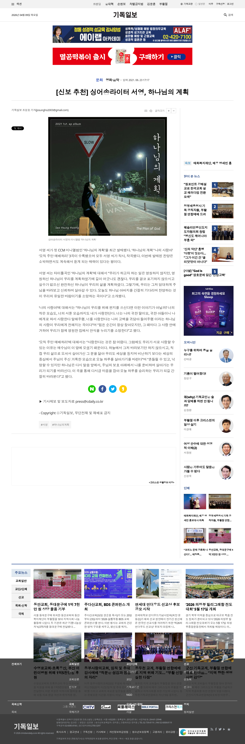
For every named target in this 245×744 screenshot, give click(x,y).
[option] (196, 509)
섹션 (16, 4)
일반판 (201, 4)
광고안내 (74, 732)
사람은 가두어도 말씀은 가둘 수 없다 (199, 469)
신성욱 (187, 476)
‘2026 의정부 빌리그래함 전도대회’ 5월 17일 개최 (209, 607)
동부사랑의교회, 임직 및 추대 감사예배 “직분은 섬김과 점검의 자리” (107, 673)
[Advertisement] (209, 132)
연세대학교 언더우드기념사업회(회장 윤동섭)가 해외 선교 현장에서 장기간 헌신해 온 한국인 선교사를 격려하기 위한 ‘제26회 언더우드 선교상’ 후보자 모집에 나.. (158, 621)
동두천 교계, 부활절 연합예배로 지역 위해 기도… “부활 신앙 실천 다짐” (159, 673)
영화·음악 (112, 80)
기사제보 (101, 732)
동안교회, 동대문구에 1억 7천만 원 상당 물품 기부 (56, 607)
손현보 (121, 4)
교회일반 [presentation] (21, 581)
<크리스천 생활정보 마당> (161, 482)
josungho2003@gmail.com (52, 110)
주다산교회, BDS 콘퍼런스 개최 (107, 607)
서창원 (187, 452)
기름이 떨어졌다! (195, 374)
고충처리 (157, 732)
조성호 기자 (29, 110)
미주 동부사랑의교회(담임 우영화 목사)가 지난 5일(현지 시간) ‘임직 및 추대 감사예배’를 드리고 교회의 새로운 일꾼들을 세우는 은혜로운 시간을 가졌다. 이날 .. (107, 689)
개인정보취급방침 (118, 732)
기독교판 (188, 4)
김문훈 (151, 4)
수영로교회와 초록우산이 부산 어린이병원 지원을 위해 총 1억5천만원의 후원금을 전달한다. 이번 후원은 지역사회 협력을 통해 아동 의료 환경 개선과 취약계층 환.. (57, 689)
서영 (45, 424)
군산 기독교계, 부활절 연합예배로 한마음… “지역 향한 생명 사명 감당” (209, 673)
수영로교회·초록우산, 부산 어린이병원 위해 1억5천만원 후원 (56, 673)
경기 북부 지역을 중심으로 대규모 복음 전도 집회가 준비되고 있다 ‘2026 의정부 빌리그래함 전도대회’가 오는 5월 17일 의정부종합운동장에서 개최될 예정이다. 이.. (209, 621)
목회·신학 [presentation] (21, 605)
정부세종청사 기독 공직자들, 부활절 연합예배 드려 (195, 210)
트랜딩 (97, 4)
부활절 (163, 4)
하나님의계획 (61, 424)
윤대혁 (109, 4)
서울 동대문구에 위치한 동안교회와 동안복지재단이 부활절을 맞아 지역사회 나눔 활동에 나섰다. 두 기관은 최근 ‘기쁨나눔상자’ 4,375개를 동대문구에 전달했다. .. (57, 621)
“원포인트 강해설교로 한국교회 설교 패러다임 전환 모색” (195, 190)
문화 (99, 80)
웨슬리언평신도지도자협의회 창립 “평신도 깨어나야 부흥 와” (195, 233)
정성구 (187, 378)
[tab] (21, 581)
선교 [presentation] (21, 597)
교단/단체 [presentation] (21, 589)
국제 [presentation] (21, 614)
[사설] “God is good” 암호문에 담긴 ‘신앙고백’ (204, 273)
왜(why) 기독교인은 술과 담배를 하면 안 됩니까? (199, 401)
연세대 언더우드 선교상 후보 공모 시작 (157, 607)
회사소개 (61, 732)
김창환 (187, 410)
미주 (211, 4)
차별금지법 (136, 4)
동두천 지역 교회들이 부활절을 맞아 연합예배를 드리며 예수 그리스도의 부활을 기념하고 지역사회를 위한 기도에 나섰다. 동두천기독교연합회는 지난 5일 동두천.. (158, 689)
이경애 (187, 429)
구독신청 (220, 4)
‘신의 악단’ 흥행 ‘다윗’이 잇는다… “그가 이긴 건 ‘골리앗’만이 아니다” (195, 255)
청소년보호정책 (140, 732)
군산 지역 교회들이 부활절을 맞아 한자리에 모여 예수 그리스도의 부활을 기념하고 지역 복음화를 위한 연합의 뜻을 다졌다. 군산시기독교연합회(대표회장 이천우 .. (209, 689)
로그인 (230, 4)
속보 (188, 163)
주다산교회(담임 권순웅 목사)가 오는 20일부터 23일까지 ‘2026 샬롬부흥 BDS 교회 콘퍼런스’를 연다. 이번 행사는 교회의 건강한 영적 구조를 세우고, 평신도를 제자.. (108, 621)
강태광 (187, 359)
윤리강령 (170, 732)
